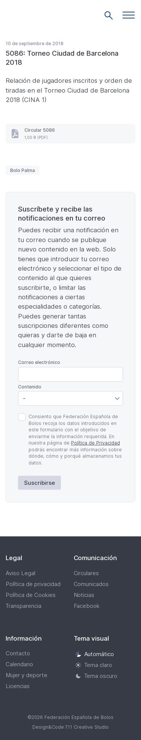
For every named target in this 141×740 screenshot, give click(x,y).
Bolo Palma (22, 170)
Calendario (19, 664)
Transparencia (23, 605)
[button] (129, 15)
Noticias (84, 594)
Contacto (18, 653)
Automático (94, 654)
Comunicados (91, 584)
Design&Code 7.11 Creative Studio (70, 727)
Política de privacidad (33, 584)
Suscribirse (39, 482)
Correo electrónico (39, 362)
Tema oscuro (96, 676)
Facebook (87, 605)
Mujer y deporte (26, 675)
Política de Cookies (31, 594)
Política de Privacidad (95, 443)
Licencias (18, 686)
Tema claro (93, 665)
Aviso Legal (20, 573)
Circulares (86, 573)
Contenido (29, 387)
